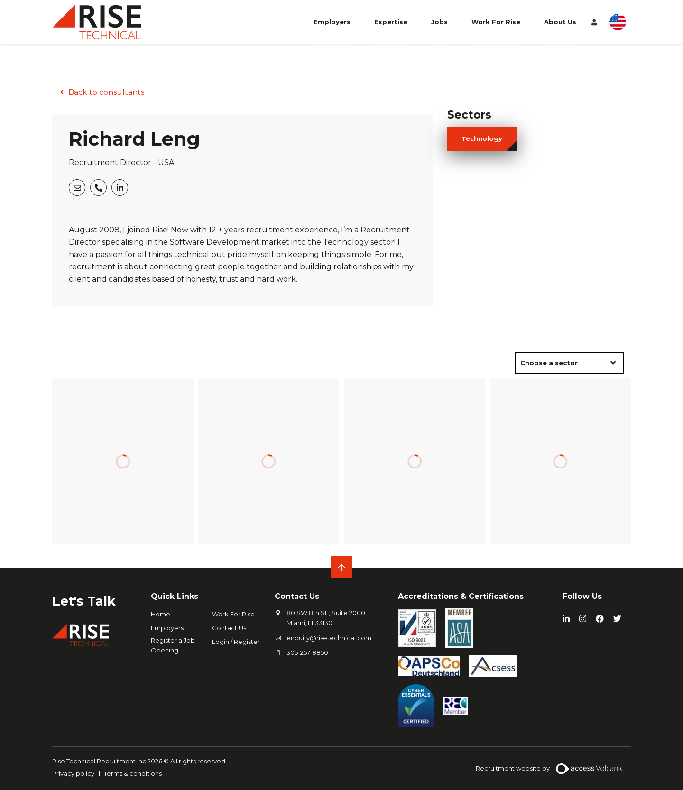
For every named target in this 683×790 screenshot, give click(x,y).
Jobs (439, 23)
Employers (332, 23)
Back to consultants (106, 92)
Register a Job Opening (173, 645)
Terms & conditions (133, 773)
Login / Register (236, 641)
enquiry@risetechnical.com (328, 638)
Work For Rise (495, 23)
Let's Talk (84, 601)
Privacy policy (73, 773)
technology (481, 138)
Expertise (390, 23)
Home (160, 614)
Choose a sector (549, 363)
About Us (560, 23)
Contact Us (229, 628)
